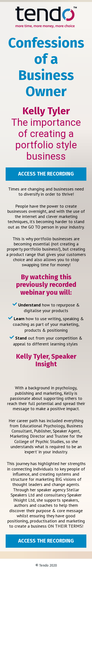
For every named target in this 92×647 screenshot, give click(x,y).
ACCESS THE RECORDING (46, 174)
